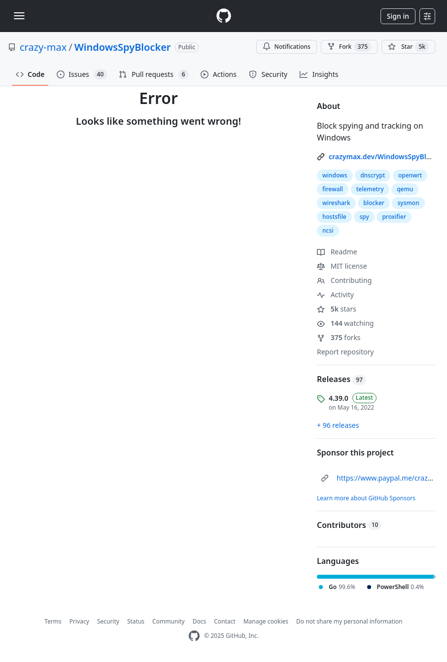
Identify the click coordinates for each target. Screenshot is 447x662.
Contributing (344, 280)
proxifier (394, 216)
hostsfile (334, 216)
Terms (53, 621)
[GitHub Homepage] (194, 636)
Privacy (79, 621)
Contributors (349, 525)
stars (336, 309)
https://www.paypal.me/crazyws (388, 478)
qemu (405, 189)
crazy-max (43, 47)
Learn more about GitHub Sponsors (366, 498)
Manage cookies (265, 621)
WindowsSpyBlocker (122, 47)
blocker (373, 203)
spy (364, 216)
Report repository (345, 351)
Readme (337, 251)
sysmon (408, 203)
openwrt (410, 175)
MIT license (342, 266)
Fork (349, 47)
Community (168, 621)
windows (334, 175)
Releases (341, 379)
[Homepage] (224, 16)
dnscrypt (372, 175)
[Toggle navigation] (19, 15)
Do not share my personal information (349, 621)
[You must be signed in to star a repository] (408, 47)
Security (108, 621)
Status (135, 621)
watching (345, 323)
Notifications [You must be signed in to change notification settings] (286, 46)
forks (339, 337)
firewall (332, 189)
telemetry (370, 189)
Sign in (398, 16)
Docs (199, 621)
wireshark (336, 203)
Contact (224, 621)
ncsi (328, 230)
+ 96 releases (338, 425)
